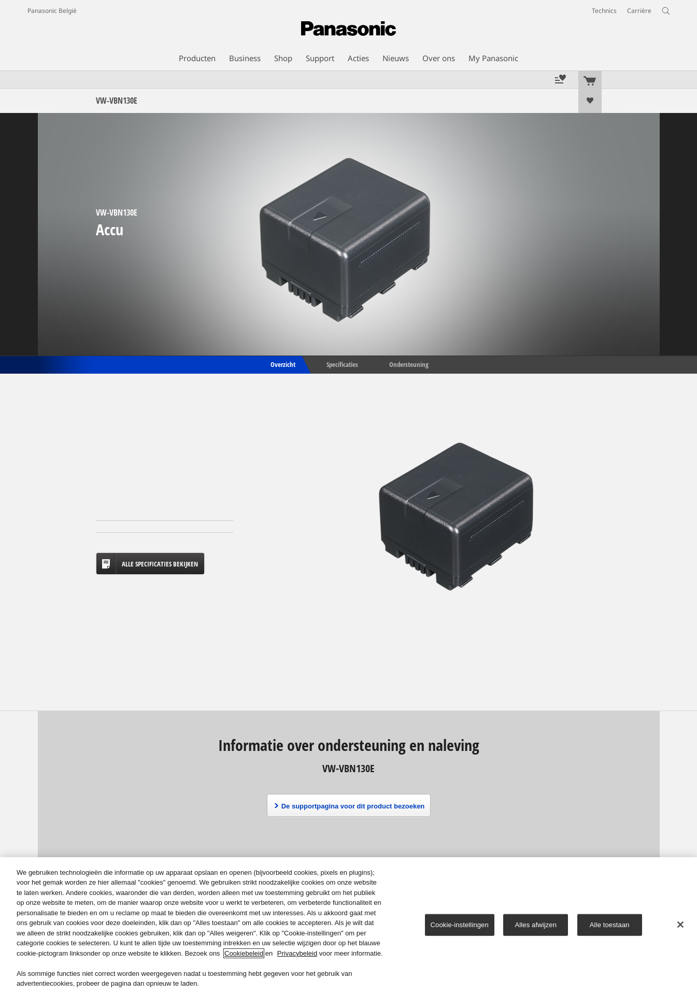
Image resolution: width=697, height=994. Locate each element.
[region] (348, 925)
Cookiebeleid (243, 953)
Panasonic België (52, 10)
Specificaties (342, 363)
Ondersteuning (409, 363)
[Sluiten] (680, 924)
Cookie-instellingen (460, 925)
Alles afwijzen (536, 925)
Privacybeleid (297, 953)
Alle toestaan (610, 925)
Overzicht (282, 363)
